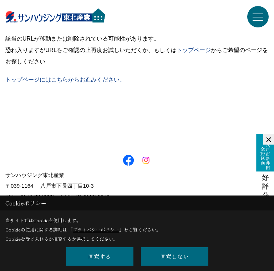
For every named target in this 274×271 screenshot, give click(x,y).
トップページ (194, 50)
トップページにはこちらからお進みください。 (65, 80)
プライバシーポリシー (96, 229)
